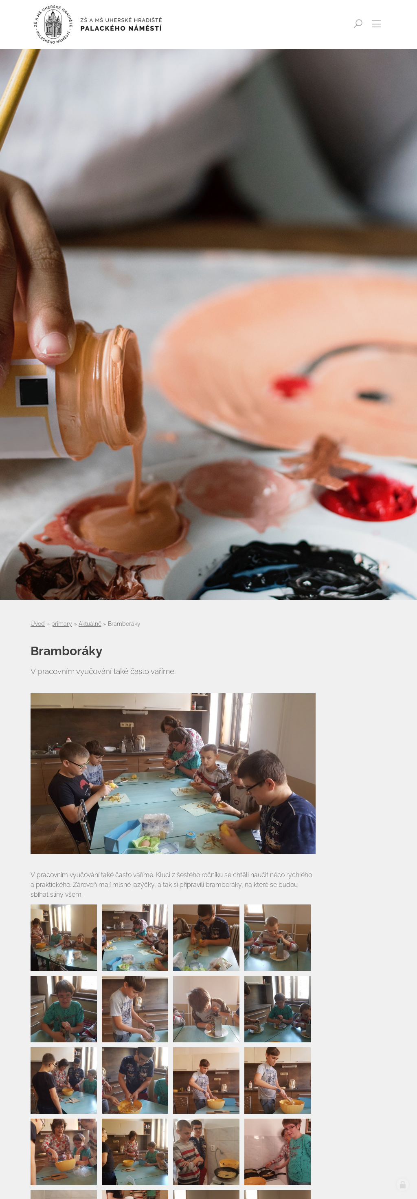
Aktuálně (90, 624)
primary (61, 624)
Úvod (38, 624)
